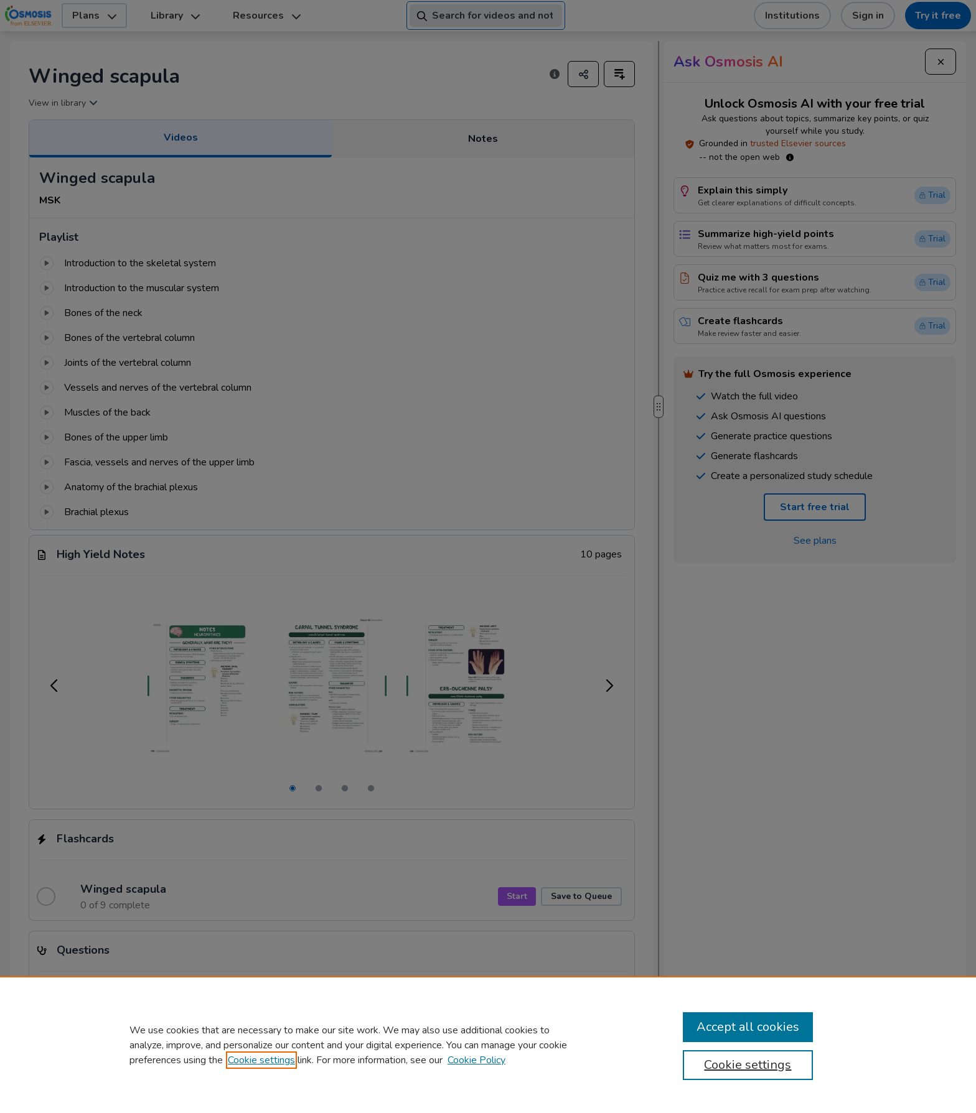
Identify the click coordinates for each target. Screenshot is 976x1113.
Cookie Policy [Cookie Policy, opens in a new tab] (476, 1060)
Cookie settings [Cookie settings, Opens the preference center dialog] (747, 1064)
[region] (488, 1044)
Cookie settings (261, 1060)
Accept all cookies (748, 1026)
